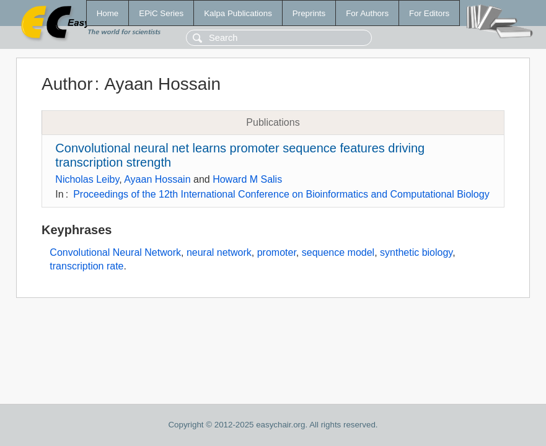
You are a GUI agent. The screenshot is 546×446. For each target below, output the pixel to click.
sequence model (338, 252)
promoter (276, 252)
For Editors (429, 13)
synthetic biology (416, 252)
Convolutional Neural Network (115, 252)
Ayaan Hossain (157, 179)
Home (108, 13)
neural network (219, 252)
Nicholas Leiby (87, 179)
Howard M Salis (247, 179)
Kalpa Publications (238, 13)
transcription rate (86, 266)
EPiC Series (161, 13)
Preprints (309, 13)
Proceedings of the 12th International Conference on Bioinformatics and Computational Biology (281, 194)
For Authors (367, 13)
